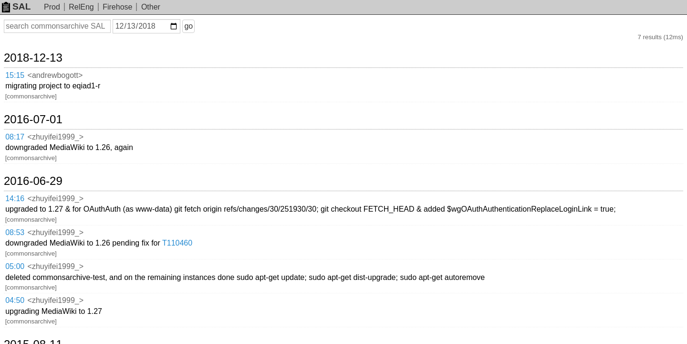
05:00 (24, 171)
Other (150, 7)
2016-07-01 (44, 86)
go (200, 26)
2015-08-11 (44, 205)
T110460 (258, 159)
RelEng (81, 7)
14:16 (24, 139)
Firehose (117, 7)
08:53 (24, 159)
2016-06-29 (44, 124)
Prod (52, 7)
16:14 (24, 221)
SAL (16, 6)
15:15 (24, 64)
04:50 (24, 183)
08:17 (24, 102)
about (666, 335)
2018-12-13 (44, 49)
